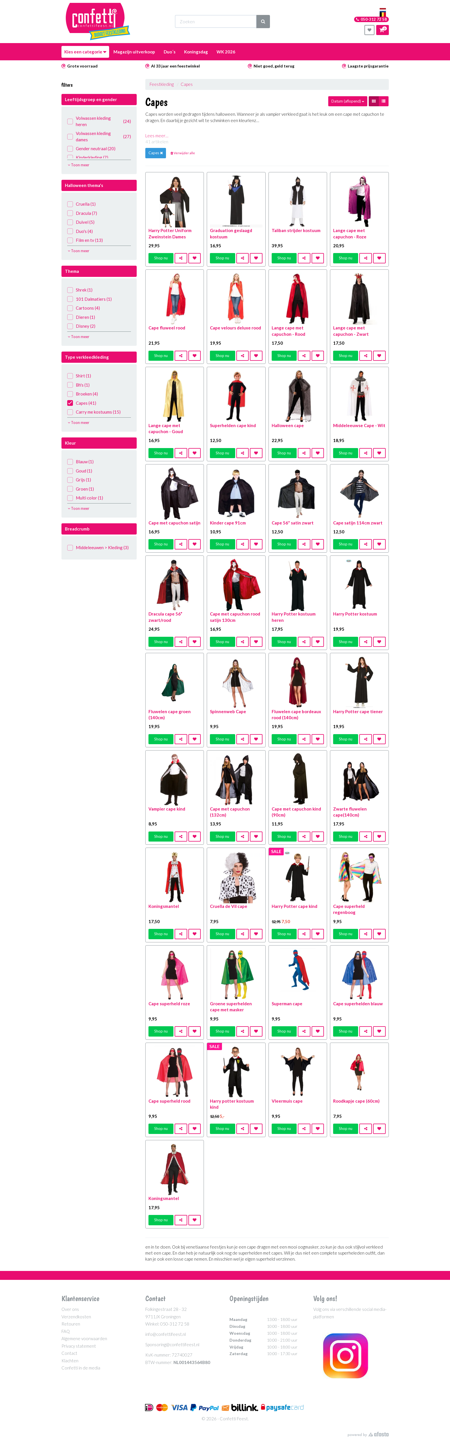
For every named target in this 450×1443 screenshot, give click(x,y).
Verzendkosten (76, 1316)
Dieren (81, 317)
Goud (79, 471)
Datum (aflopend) (347, 101)
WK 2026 (226, 51)
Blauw (80, 462)
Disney (81, 326)
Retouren (70, 1323)
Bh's (78, 385)
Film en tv (85, 240)
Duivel (80, 222)
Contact (69, 1353)
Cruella (81, 204)
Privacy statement (78, 1346)
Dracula (82, 213)
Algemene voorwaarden (84, 1338)
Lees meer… (156, 135)
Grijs (79, 480)
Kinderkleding (87, 158)
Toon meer (78, 165)
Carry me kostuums (94, 412)
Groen (80, 489)
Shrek (79, 290)
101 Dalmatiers (89, 299)
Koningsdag (196, 51)
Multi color (85, 498)
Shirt (79, 376)
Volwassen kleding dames (99, 136)
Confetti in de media (80, 1367)
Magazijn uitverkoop (134, 51)
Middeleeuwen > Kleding (98, 548)
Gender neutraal (91, 149)
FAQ (65, 1331)
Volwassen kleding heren (99, 121)
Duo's (80, 231)
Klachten (69, 1360)
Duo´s (169, 51)
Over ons (70, 1309)
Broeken (82, 394)
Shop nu (161, 258)
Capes (81, 403)
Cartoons (83, 308)
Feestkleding (162, 84)
